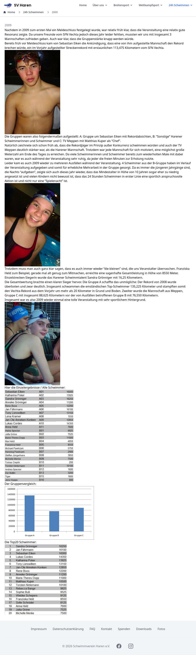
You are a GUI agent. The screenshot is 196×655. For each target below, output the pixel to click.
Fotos (161, 629)
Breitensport (123, 5)
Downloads (144, 629)
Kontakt (106, 629)
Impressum (39, 629)
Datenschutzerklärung (68, 629)
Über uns (100, 5)
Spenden (124, 629)
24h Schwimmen (181, 5)
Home (83, 5)
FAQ (92, 629)
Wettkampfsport (151, 5)
